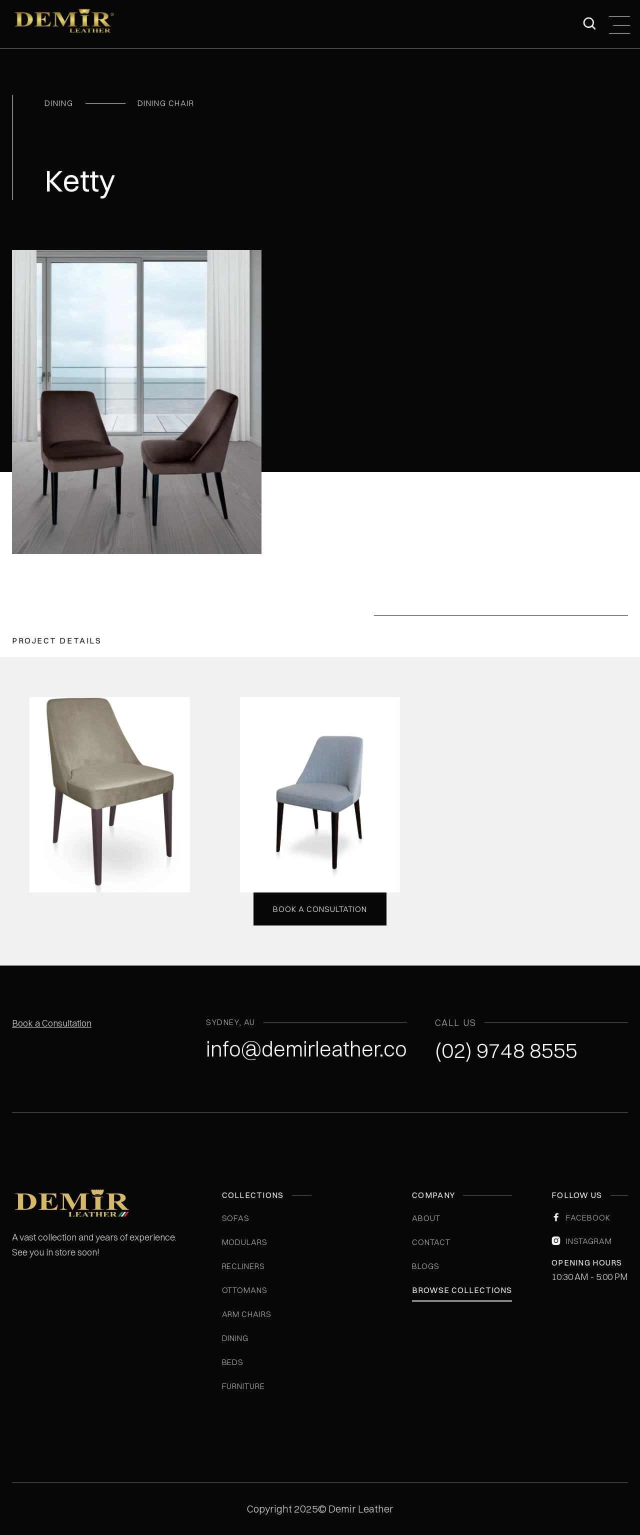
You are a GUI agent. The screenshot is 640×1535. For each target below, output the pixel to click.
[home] (67, 24)
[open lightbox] (110, 794)
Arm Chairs (247, 1314)
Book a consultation (319, 909)
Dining (235, 1338)
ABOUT (426, 1218)
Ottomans (245, 1290)
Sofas (236, 1218)
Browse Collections (462, 1290)
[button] (619, 24)
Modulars (245, 1242)
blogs (426, 1266)
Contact (431, 1242)
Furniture (244, 1386)
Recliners (244, 1266)
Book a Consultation (52, 1023)
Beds (233, 1362)
